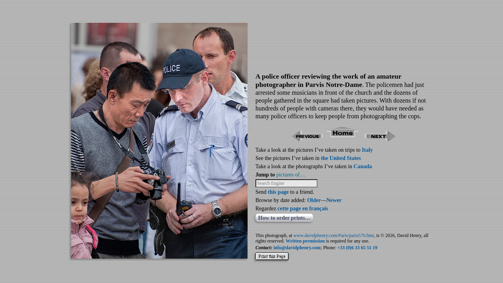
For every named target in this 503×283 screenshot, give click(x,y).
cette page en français (302, 208)
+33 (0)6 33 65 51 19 (358, 247)
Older (314, 200)
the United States (341, 158)
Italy (367, 150)
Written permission (305, 241)
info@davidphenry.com (297, 247)
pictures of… (290, 175)
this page (278, 192)
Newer (333, 200)
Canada (363, 166)
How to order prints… (284, 218)
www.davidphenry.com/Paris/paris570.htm (334, 235)
